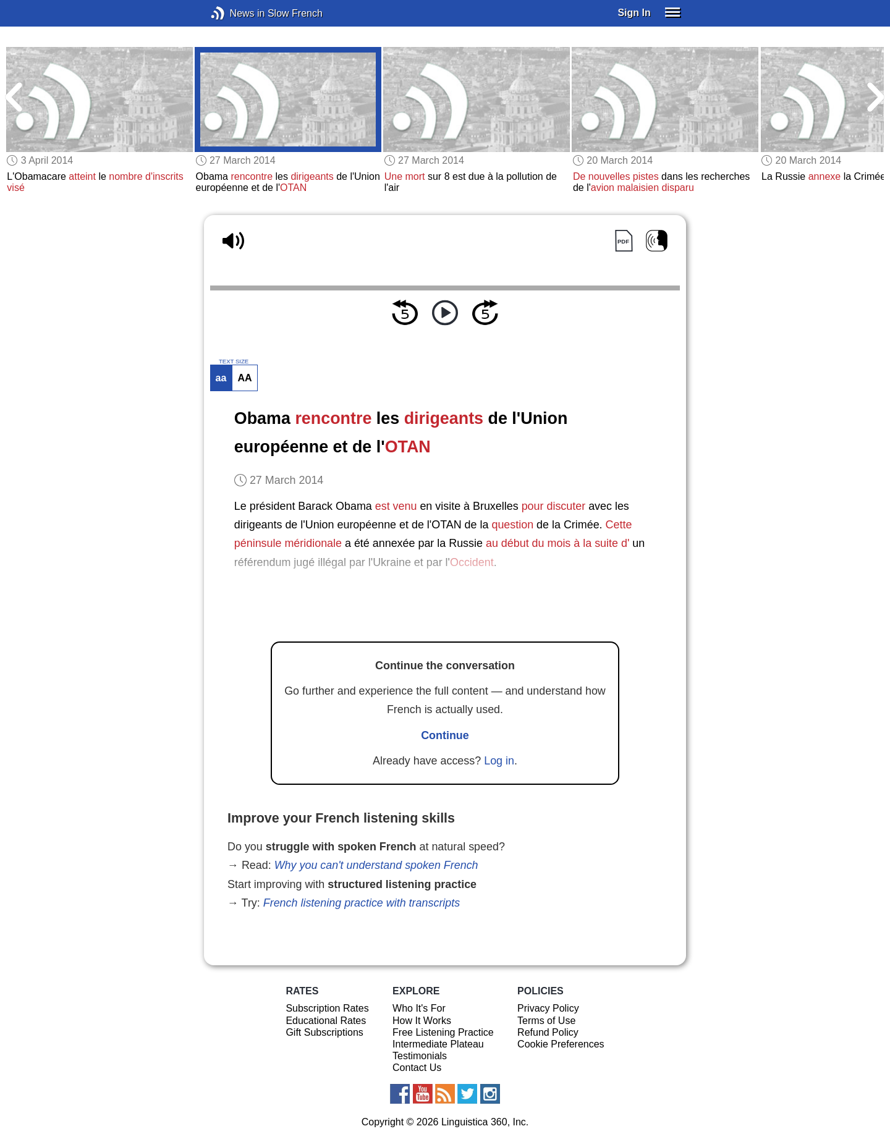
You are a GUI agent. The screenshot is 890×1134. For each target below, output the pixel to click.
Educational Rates (326, 1020)
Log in (499, 761)
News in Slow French (236, 13)
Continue (445, 735)
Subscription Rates (327, 1008)
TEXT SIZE (233, 361)
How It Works (421, 1020)
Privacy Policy (548, 1008)
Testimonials (419, 1056)
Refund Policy (547, 1032)
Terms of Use (546, 1020)
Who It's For (419, 1008)
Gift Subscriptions (324, 1032)
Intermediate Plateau (438, 1044)
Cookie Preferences (560, 1044)
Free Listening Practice (443, 1032)
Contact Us (416, 1067)
